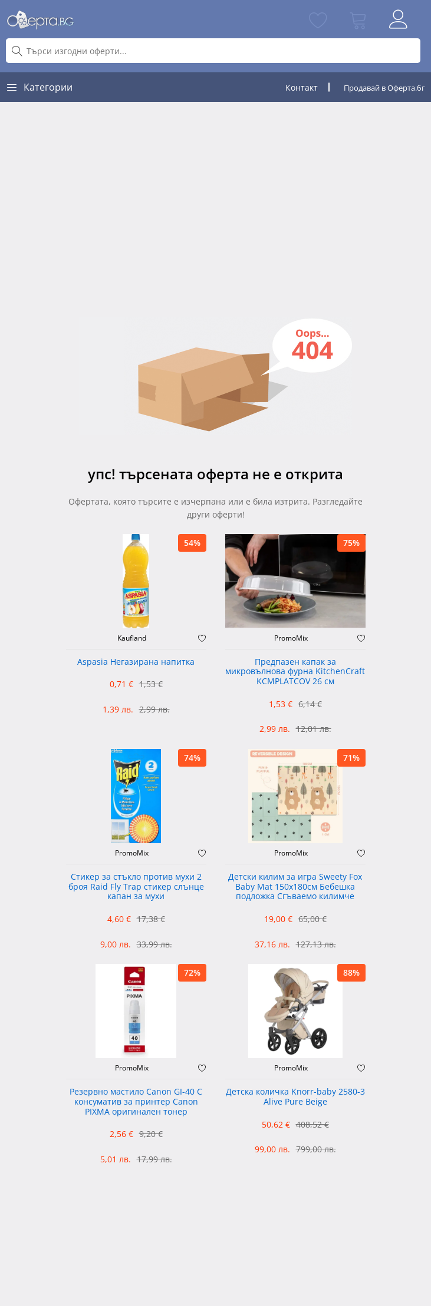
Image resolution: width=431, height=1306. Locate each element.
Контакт (301, 87)
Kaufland (131, 638)
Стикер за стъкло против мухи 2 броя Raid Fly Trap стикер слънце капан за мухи (136, 887)
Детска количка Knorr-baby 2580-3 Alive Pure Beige (295, 1097)
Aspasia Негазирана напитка (136, 662)
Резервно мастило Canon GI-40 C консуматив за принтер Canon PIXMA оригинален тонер (136, 1102)
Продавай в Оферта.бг (384, 87)
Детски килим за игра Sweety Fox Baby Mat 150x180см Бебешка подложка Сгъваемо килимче (295, 887)
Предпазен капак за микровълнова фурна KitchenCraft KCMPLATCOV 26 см (295, 672)
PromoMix (291, 638)
